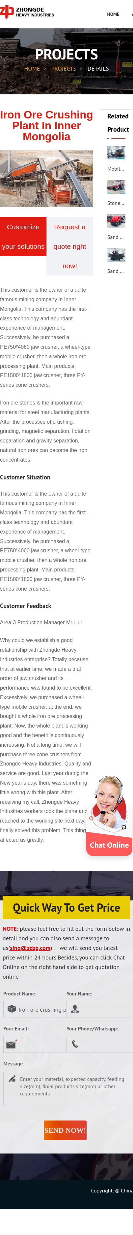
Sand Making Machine (116, 271)
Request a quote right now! (69, 246)
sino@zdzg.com (30, 948)
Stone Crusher (116, 203)
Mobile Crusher (116, 168)
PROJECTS (63, 68)
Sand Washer (116, 237)
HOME (113, 14)
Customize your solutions (23, 236)
